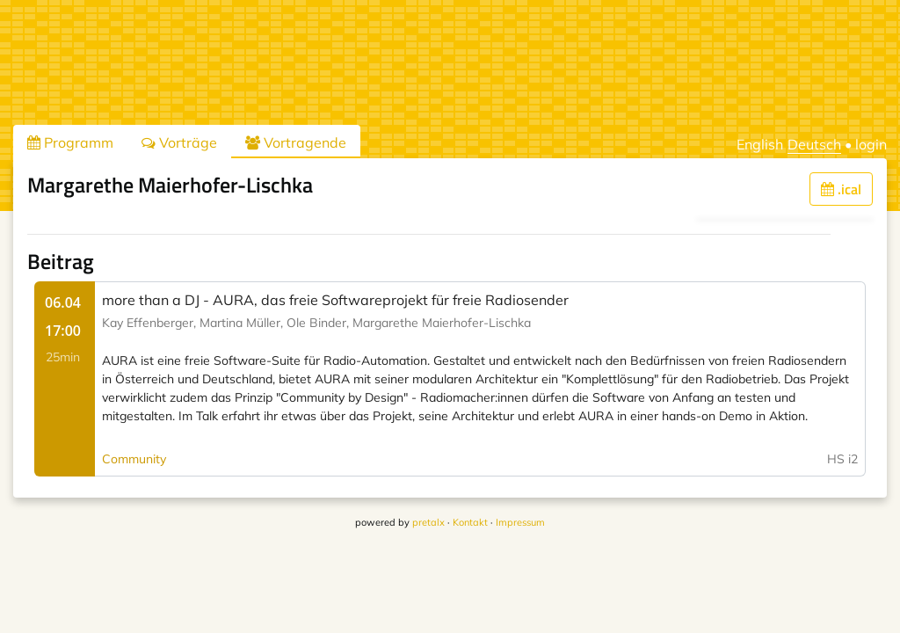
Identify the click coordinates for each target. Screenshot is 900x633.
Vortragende (295, 142)
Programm (70, 142)
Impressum (520, 522)
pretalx (428, 522)
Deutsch (814, 144)
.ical (841, 189)
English (760, 144)
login (871, 144)
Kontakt (470, 522)
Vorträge (179, 142)
